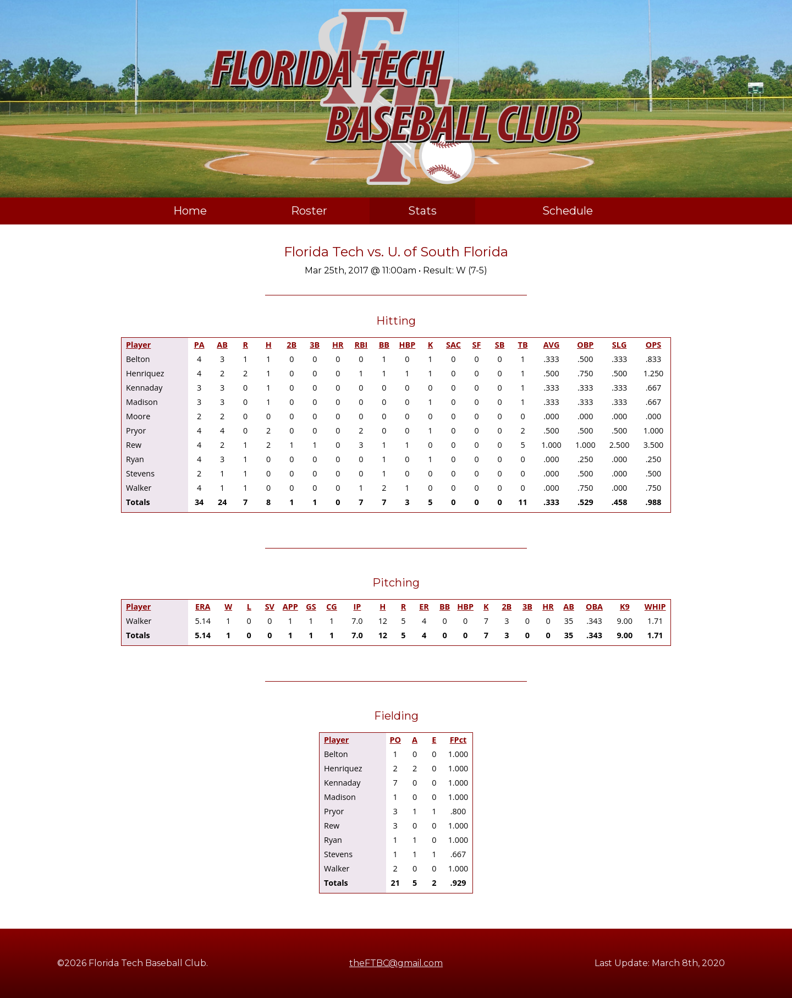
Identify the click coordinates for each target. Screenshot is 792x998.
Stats (422, 210)
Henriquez (145, 373)
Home (190, 210)
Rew (133, 445)
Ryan (135, 459)
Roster (309, 210)
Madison (142, 402)
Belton (138, 359)
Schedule (567, 210)
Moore (138, 416)
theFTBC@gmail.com (396, 963)
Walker (138, 487)
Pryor (136, 430)
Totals (138, 502)
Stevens (140, 473)
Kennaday (144, 387)
